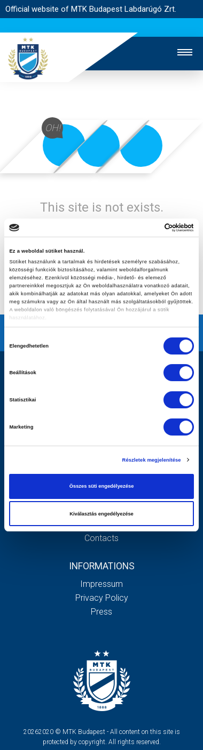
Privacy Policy (101, 598)
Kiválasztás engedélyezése (101, 514)
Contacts (101, 538)
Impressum (101, 584)
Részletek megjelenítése (151, 460)
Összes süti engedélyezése (101, 486)
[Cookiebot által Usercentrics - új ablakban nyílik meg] (147, 227)
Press (101, 612)
